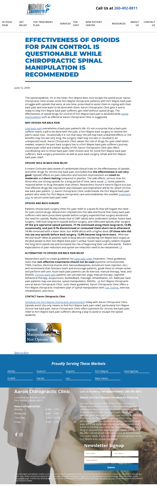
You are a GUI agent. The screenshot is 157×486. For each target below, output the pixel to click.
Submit (111, 465)
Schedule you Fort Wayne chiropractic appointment (55, 300)
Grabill (11, 376)
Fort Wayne (101, 369)
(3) (120, 245)
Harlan (40, 376)
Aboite (11, 369)
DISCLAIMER (19, 476)
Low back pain (33, 126)
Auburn (41, 369)
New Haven (101, 376)
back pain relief (83, 256)
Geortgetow (131, 369)
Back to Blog (21, 350)
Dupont (70, 369)
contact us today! (108, 436)
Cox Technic (112, 285)
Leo (68, 376)
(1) (106, 179)
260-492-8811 (126, 8)
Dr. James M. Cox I (107, 476)
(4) (98, 279)
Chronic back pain (45, 272)
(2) (52, 189)
